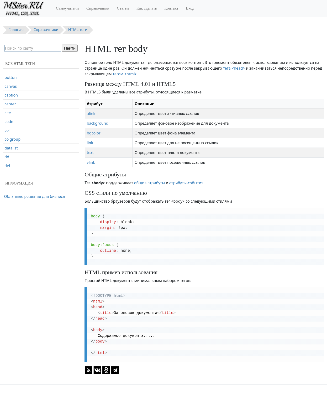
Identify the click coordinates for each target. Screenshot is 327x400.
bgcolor (93, 133)
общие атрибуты (149, 182)
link (90, 142)
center (10, 119)
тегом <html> (125, 74)
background (97, 123)
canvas (11, 102)
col (7, 146)
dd (7, 172)
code (9, 137)
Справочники (98, 8)
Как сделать (146, 8)
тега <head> (234, 68)
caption (11, 110)
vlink (91, 162)
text (90, 152)
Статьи (123, 8)
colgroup (13, 155)
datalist (11, 163)
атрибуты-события (186, 182)
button (11, 93)
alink (91, 113)
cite (8, 128)
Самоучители (67, 8)
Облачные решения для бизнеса (34, 196)
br (6, 84)
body (9, 75)
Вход (190, 8)
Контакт (171, 8)
